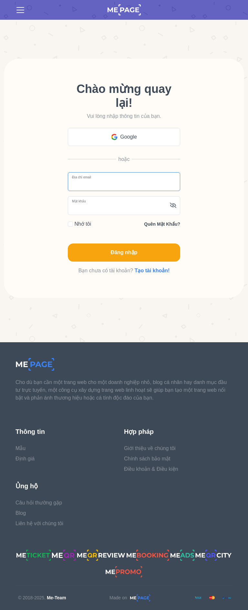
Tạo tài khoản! (152, 270)
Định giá (25, 458)
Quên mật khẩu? (162, 224)
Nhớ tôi (79, 224)
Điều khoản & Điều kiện (151, 469)
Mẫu (21, 448)
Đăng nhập (124, 252)
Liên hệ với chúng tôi (39, 523)
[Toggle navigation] (20, 10)
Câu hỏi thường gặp (39, 502)
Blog (21, 513)
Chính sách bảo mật (147, 458)
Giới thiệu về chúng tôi (150, 448)
